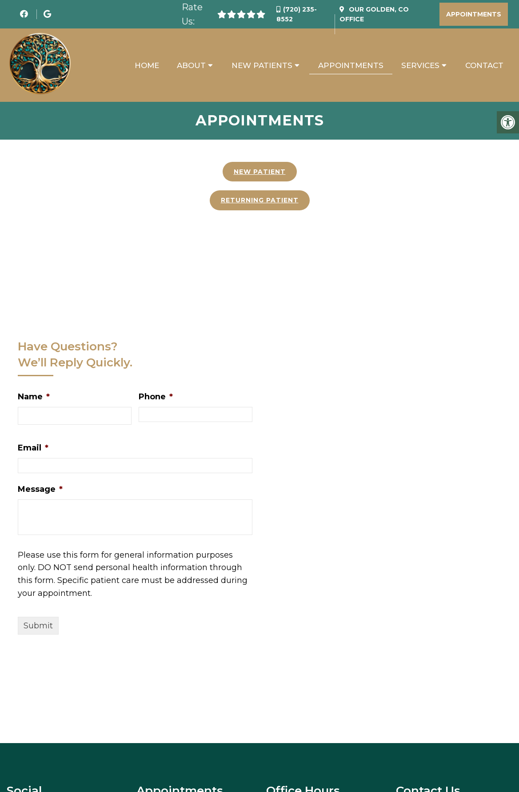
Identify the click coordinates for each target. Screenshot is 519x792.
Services (420, 65)
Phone (156, 397)
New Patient (260, 172)
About (191, 65)
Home (147, 65)
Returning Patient (260, 201)
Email (33, 448)
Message (40, 489)
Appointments (473, 14)
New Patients (262, 65)
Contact (484, 65)
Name (34, 397)
